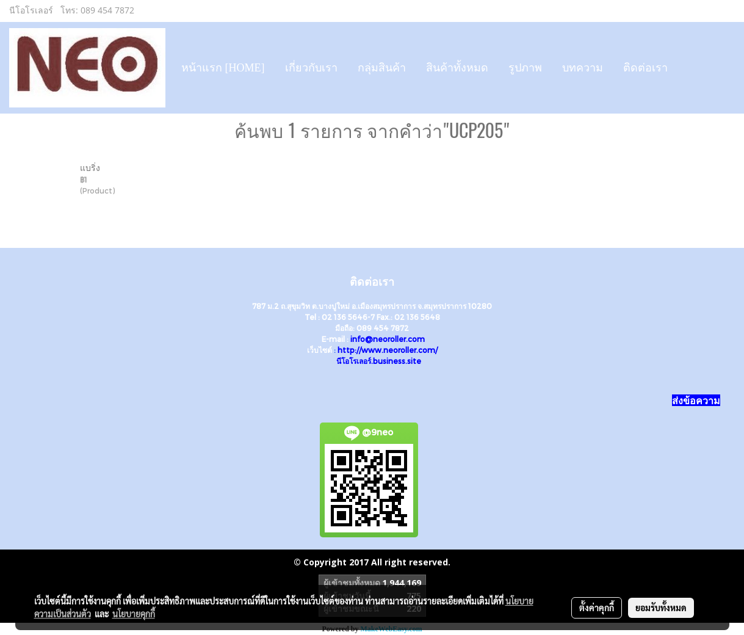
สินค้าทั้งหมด (457, 68)
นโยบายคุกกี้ (133, 613)
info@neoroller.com (387, 339)
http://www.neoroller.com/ (388, 350)
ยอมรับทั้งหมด (661, 607)
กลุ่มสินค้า (382, 68)
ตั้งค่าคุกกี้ (596, 607)
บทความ (582, 68)
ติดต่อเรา (645, 68)
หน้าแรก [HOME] (223, 68)
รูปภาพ (525, 68)
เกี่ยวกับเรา (311, 68)
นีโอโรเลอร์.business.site (378, 361)
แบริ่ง (90, 167)
